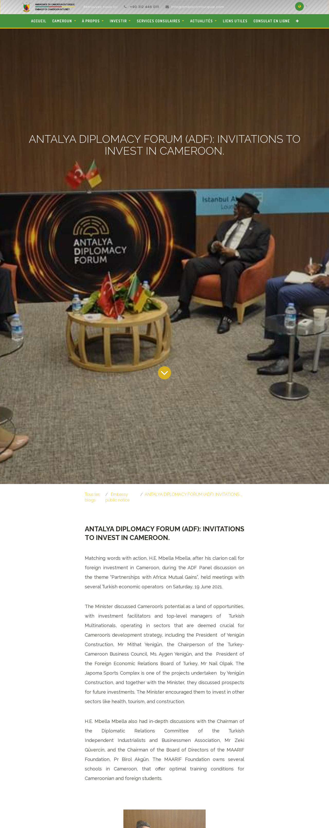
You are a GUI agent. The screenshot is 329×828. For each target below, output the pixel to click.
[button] (297, 21)
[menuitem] (39, 21)
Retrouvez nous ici (100, 6)
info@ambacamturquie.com (197, 6)
